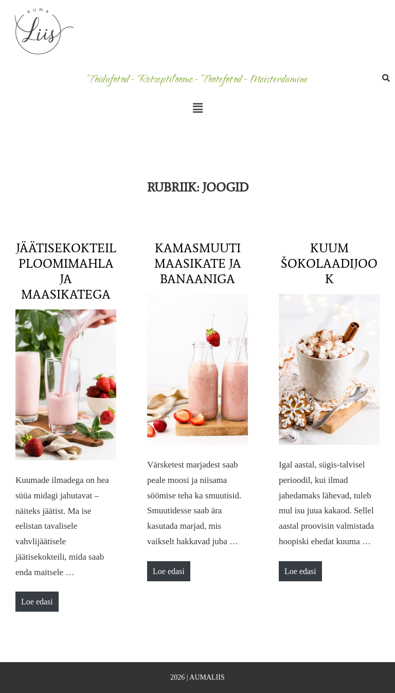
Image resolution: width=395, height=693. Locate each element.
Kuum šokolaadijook (329, 263)
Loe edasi (40, 599)
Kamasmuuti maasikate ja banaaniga (197, 263)
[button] (197, 108)
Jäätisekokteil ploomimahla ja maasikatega (66, 271)
